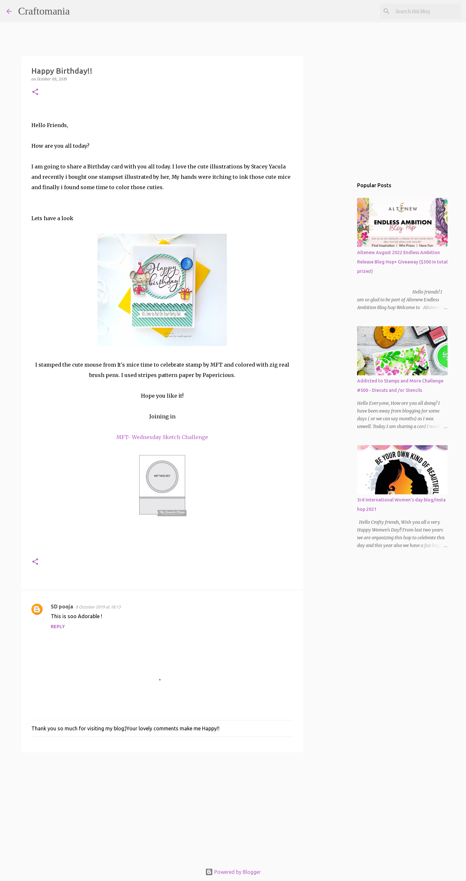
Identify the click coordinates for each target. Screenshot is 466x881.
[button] (35, 92)
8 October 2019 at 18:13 (98, 607)
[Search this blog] (427, 11)
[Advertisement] (162, 807)
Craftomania (44, 11)
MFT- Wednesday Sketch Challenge (162, 437)
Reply (58, 626)
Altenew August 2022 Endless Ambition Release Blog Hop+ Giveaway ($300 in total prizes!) (402, 262)
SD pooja (62, 606)
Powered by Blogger (233, 872)
